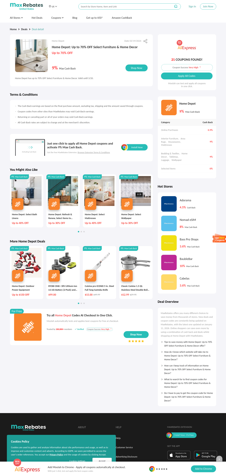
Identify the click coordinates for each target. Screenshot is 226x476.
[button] (52, 6)
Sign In (192, 6)
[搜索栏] (123, 6)
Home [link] (13, 29)
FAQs (118, 438)
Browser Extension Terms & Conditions (94, 152)
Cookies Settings (77, 461)
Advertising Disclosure (126, 456)
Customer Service (124, 447)
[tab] (187, 343)
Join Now (208, 6)
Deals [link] (24, 29)
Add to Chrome (203, 468)
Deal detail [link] (38, 29)
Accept (102, 461)
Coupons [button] (57, 17)
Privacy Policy (56, 454)
